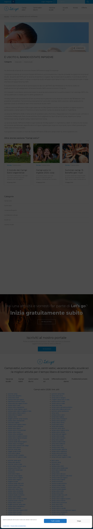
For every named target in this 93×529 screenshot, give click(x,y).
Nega (79, 521)
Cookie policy (6, 525)
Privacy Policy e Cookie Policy (18, 525)
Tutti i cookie (55, 521)
